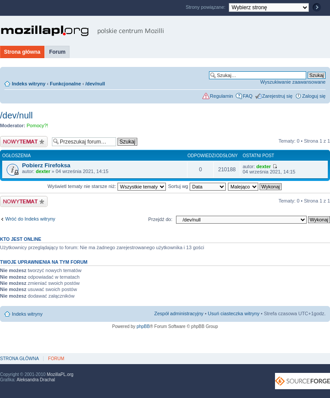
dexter (43, 171)
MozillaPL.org (60, 374)
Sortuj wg (197, 186)
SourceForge (302, 381)
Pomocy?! (37, 125)
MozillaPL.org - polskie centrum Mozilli (82, 31)
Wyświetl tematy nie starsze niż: (107, 186)
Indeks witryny (28, 83)
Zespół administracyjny (179, 313)
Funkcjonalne (65, 83)
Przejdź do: (160, 219)
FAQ (248, 96)
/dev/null (95, 83)
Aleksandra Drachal (36, 379)
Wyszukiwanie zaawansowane (293, 82)
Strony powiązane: (206, 7)
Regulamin (221, 96)
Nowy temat (24, 141)
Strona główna (22, 52)
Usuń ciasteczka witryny (233, 313)
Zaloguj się (314, 96)
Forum (57, 52)
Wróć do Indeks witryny (30, 218)
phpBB (143, 326)
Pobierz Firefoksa (46, 165)
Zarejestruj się (277, 96)
